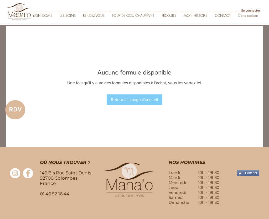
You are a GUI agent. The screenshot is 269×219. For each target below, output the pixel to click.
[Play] (261, 19)
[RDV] (15, 109)
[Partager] (248, 173)
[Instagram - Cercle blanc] (15, 173)
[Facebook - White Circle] (28, 173)
